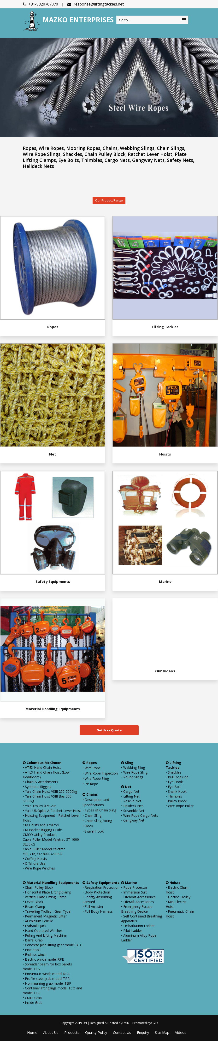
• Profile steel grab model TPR (46, 978)
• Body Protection (96, 892)
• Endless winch (35, 954)
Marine (165, 581)
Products (71, 1032)
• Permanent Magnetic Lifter (45, 916)
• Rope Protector (134, 887)
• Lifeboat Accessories (138, 897)
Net (52, 454)
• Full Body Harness (97, 911)
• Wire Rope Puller (180, 806)
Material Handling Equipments (52, 708)
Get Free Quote (109, 730)
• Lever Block (33, 901)
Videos (180, 1032)
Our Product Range (109, 200)
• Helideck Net (132, 806)
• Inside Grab (32, 1002)
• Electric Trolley (178, 897)
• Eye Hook (174, 782)
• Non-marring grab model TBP (47, 983)
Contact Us (122, 1032)
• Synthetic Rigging (37, 786)
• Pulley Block (176, 801)
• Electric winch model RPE (43, 959)
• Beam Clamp (34, 906)
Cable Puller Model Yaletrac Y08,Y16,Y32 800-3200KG (44, 851)
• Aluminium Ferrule (38, 921)
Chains (90, 794)
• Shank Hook (176, 791)
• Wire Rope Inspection (100, 773)
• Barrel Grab (33, 940)
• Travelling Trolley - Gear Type (47, 911)
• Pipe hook (32, 949)
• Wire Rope (91, 768)
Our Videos (165, 670)
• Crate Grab (32, 997)
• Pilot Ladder (131, 930)
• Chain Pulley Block (38, 887)
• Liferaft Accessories (137, 901)
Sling (127, 762)
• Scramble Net (132, 810)
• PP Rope (90, 783)
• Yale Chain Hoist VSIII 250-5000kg (50, 791)
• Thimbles (174, 796)
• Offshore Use (34, 863)
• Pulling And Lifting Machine (45, 935)
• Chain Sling (91, 815)
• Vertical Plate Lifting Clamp (44, 897)
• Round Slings (132, 777)
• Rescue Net (131, 801)
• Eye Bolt (173, 786)
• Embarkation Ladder (138, 925)
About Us (51, 1032)
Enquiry (143, 1032)
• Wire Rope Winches (39, 868)
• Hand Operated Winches (43, 930)
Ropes (52, 326)
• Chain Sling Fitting (97, 820)
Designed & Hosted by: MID (109, 1023)
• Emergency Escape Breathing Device (137, 909)
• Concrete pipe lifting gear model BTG (52, 945)
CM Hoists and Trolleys (41, 825)
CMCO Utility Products (40, 834)
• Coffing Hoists (35, 858)
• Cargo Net (130, 791)
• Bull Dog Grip (177, 777)
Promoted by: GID (145, 1023)
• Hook (87, 826)
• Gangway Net (132, 820)
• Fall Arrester (92, 906)
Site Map (162, 1032)
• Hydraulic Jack (34, 925)
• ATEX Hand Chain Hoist (42, 767)
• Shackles (173, 772)
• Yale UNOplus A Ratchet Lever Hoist (52, 810)
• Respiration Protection (100, 887)
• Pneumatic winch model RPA (46, 973)
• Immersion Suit (134, 892)
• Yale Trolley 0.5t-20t (39, 806)
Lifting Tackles (165, 326)
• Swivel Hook (93, 831)
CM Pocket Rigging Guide (42, 830)
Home (32, 1032)
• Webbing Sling (133, 767)
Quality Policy (96, 1032)
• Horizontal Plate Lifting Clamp (47, 892)
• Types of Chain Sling (99, 810)
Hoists (165, 454)
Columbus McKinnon (42, 762)
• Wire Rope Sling (95, 778)
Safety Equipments (52, 581)
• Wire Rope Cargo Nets (139, 815)
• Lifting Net (130, 796)
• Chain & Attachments (40, 782)
